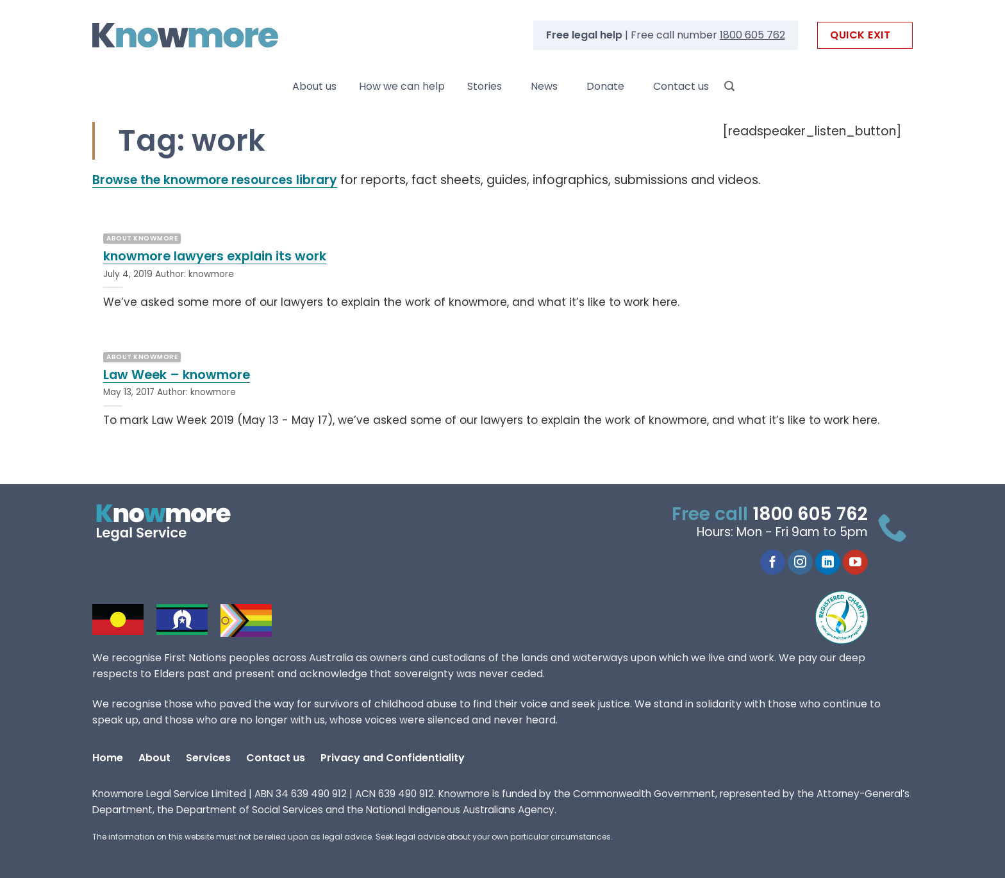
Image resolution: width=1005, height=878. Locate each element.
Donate (605, 86)
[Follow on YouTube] (855, 562)
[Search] (729, 86)
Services (208, 757)
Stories (484, 86)
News (544, 86)
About (154, 757)
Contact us (681, 86)
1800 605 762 (752, 35)
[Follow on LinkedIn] (827, 562)
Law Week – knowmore (176, 375)
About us (314, 86)
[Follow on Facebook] (772, 562)
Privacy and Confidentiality (392, 757)
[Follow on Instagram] (800, 562)
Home (107, 757)
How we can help (402, 86)
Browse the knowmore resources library (214, 180)
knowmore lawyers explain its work (214, 256)
